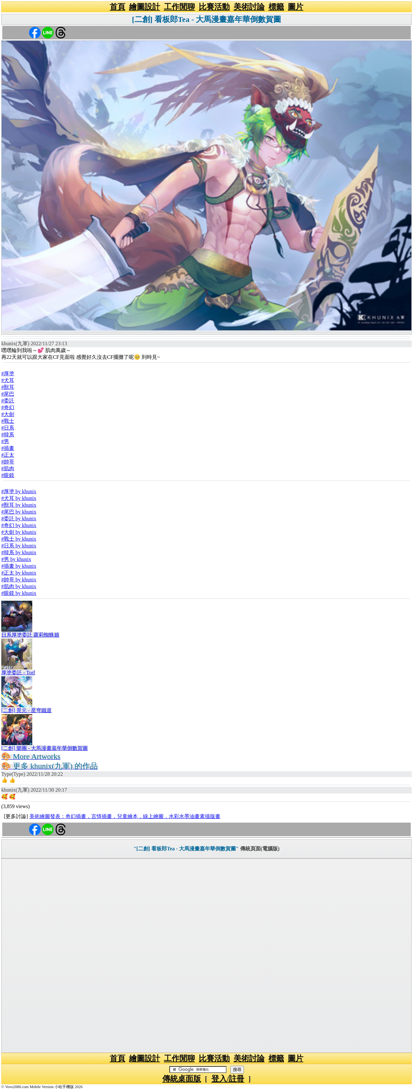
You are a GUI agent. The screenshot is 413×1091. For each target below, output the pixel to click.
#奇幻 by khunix (18, 525)
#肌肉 (7, 468)
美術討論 (249, 7)
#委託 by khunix (18, 518)
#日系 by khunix (18, 545)
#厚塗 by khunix (18, 491)
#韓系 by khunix (18, 552)
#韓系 (7, 434)
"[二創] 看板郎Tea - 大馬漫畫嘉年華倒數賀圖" (186, 848)
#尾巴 (7, 394)
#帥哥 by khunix (18, 579)
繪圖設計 (144, 7)
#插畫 (7, 448)
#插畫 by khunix (18, 566)
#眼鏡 (7, 475)
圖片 (295, 7)
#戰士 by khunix (18, 539)
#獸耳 (7, 387)
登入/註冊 (228, 1079)
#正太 (7, 455)
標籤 (276, 7)
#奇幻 (7, 407)
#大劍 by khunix (18, 532)
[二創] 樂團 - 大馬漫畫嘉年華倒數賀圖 (44, 748)
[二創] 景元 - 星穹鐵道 (26, 710)
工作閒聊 (179, 7)
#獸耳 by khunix (18, 505)
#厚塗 (7, 373)
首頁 (117, 7)
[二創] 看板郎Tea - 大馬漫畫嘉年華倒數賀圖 (206, 19)
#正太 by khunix (18, 573)
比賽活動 (214, 7)
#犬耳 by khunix (18, 498)
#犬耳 (7, 380)
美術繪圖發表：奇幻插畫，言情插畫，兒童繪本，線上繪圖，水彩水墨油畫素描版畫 (124, 816)
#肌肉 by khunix (18, 586)
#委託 (7, 400)
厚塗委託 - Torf (18, 672)
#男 (5, 441)
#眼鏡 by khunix (18, 593)
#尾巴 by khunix (18, 511)
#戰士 (7, 421)
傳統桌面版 (181, 1079)
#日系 (7, 428)
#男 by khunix (16, 559)
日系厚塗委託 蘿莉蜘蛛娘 (30, 635)
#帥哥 (7, 461)
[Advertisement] (206, 956)
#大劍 (7, 414)
